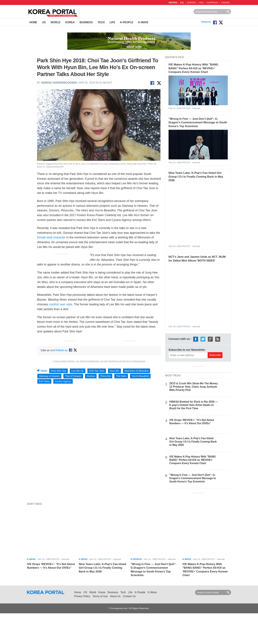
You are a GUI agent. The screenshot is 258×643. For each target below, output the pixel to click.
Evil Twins (44, 381)
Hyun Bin (114, 370)
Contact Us (129, 596)
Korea (70, 22)
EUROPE (191, 2)
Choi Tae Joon (96, 370)
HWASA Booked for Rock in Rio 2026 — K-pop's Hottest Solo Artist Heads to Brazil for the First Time (193, 405)
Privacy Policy (82, 596)
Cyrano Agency (63, 381)
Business (86, 22)
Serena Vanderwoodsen (59, 82)
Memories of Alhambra (137, 370)
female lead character (51, 237)
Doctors (91, 376)
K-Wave (143, 22)
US (44, 22)
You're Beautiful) (140, 376)
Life (112, 22)
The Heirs (121, 376)
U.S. (182, 2)
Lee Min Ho (77, 370)
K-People (126, 22)
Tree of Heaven (73, 376)
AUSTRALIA (212, 2)
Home (33, 22)
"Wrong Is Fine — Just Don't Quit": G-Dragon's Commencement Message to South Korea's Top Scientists (197, 122)
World (55, 22)
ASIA (201, 2)
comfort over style (60, 304)
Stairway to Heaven (49, 376)
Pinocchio (105, 376)
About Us (115, 596)
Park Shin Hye (58, 370)
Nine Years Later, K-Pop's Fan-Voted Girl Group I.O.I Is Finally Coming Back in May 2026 (195, 176)
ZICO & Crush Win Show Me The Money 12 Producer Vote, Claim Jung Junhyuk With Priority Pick (193, 386)
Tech (101, 22)
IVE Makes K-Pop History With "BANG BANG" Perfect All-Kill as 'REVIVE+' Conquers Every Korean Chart (193, 68)
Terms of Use (100, 596)
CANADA (225, 2)
